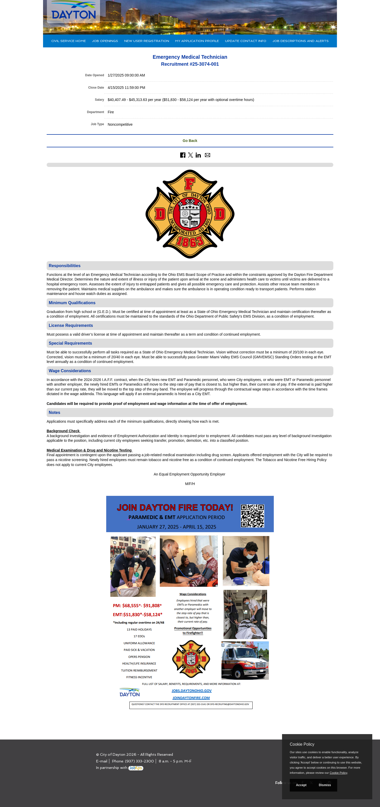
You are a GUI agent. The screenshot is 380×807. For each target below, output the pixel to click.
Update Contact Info (245, 41)
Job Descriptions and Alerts (300, 41)
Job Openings (105, 41)
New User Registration (146, 41)
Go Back (190, 141)
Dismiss (325, 785)
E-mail (101, 761)
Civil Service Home (68, 41)
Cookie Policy (302, 744)
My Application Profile (197, 41)
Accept (301, 785)
